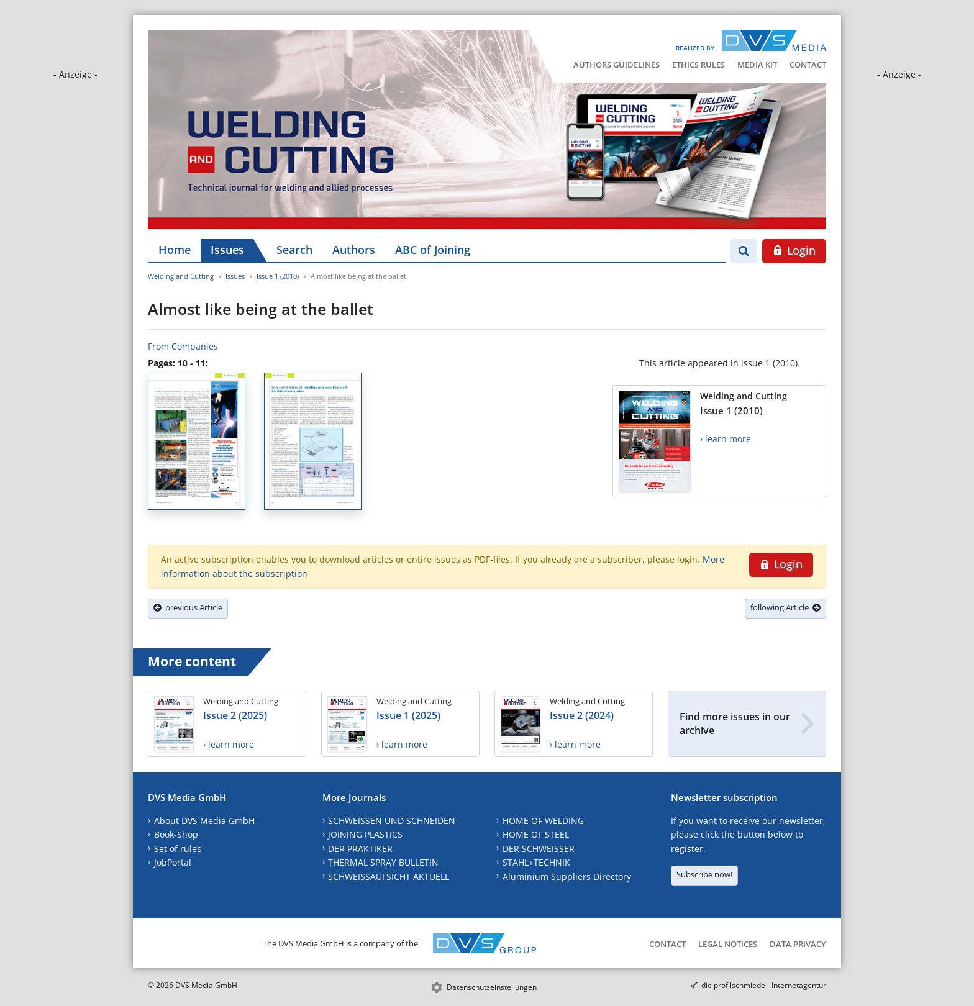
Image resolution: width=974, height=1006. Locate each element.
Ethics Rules (698, 64)
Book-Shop (176, 834)
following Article (785, 607)
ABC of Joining (432, 249)
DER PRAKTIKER (360, 848)
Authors (353, 249)
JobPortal (172, 862)
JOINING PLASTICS (365, 834)
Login (794, 250)
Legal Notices (727, 943)
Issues (227, 249)
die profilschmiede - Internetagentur (763, 985)
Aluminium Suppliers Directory (567, 876)
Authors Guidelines (616, 64)
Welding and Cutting (181, 276)
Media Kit (757, 64)
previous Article (187, 607)
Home (174, 249)
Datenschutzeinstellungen (492, 987)
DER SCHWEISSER (539, 848)
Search (294, 249)
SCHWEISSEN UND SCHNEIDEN (391, 821)
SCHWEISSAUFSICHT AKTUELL (388, 876)
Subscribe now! (704, 874)
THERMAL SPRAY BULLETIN (383, 862)
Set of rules (177, 848)
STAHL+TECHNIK (536, 862)
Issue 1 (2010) (278, 276)
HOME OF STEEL (536, 834)
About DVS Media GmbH (204, 821)
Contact (808, 64)
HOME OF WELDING (543, 821)
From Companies (183, 346)
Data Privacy (798, 943)
